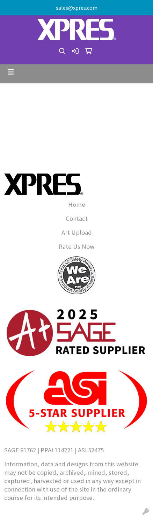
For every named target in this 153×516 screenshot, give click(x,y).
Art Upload (76, 232)
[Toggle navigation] (10, 72)
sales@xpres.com (76, 7)
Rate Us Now (76, 246)
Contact (77, 218)
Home (76, 204)
